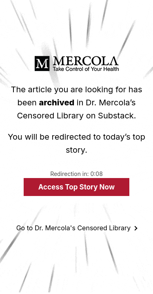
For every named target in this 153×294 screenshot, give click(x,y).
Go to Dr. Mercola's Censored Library (73, 228)
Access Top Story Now (76, 187)
